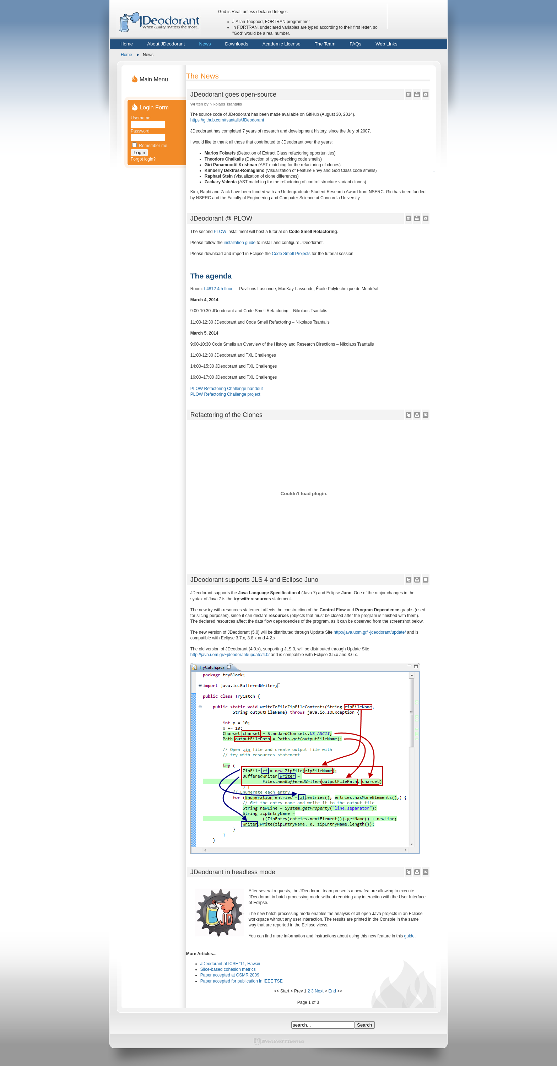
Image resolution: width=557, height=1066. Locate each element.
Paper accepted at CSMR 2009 (229, 975)
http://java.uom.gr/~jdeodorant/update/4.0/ (230, 654)
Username (140, 117)
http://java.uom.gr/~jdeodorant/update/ (370, 632)
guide (409, 936)
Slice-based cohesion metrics (228, 969)
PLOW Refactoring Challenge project (225, 394)
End (332, 991)
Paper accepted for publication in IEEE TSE (241, 981)
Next (319, 991)
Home (126, 54)
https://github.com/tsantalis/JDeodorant (227, 120)
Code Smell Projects (291, 253)
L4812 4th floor (218, 288)
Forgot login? (143, 159)
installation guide (239, 242)
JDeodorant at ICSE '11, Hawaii (230, 963)
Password (140, 131)
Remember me (153, 145)
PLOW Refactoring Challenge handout (226, 388)
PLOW (220, 231)
